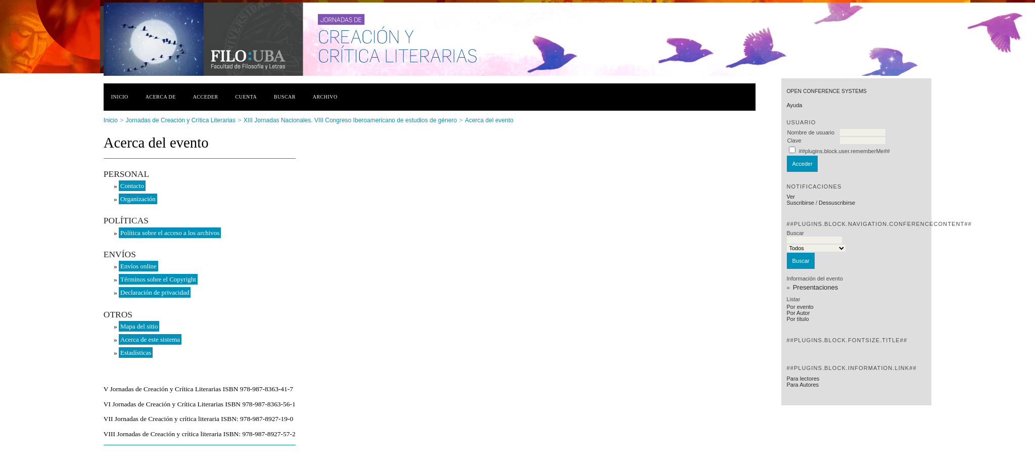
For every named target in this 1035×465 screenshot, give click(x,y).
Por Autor (798, 313)
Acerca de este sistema (150, 339)
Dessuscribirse (837, 203)
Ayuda (794, 105)
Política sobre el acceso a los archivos (169, 233)
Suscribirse (800, 203)
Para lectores (802, 379)
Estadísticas (135, 352)
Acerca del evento (489, 120)
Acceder (205, 97)
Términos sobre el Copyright (158, 279)
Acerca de (161, 97)
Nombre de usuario (810, 132)
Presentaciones (815, 287)
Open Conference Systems (826, 91)
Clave (794, 140)
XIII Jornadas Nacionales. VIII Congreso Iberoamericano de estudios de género (350, 120)
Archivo (325, 97)
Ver (790, 197)
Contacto (132, 186)
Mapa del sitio (139, 326)
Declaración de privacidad (154, 292)
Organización (138, 199)
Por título (797, 319)
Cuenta (246, 97)
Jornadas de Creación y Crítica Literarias (181, 120)
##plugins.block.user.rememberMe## (844, 151)
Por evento (799, 307)
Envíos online (138, 266)
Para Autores (802, 385)
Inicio (119, 97)
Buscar (285, 97)
